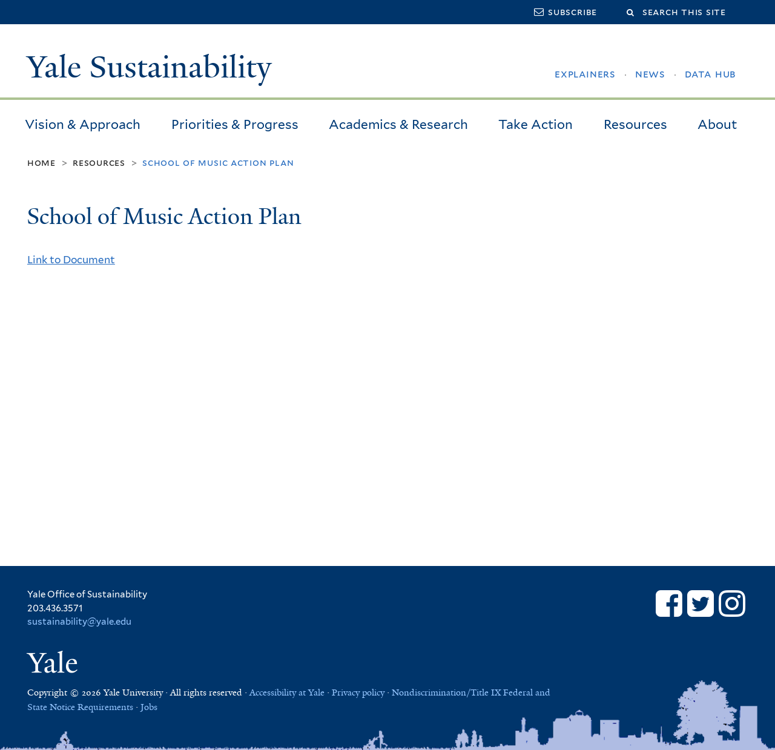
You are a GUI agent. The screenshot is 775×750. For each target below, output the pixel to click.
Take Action (535, 124)
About (717, 124)
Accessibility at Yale (287, 692)
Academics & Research (398, 124)
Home (41, 162)
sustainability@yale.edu (79, 621)
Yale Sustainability (149, 67)
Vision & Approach (82, 124)
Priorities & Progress (234, 124)
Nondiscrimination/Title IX (446, 692)
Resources (635, 124)
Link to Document (71, 260)
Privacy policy (358, 692)
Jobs (148, 707)
